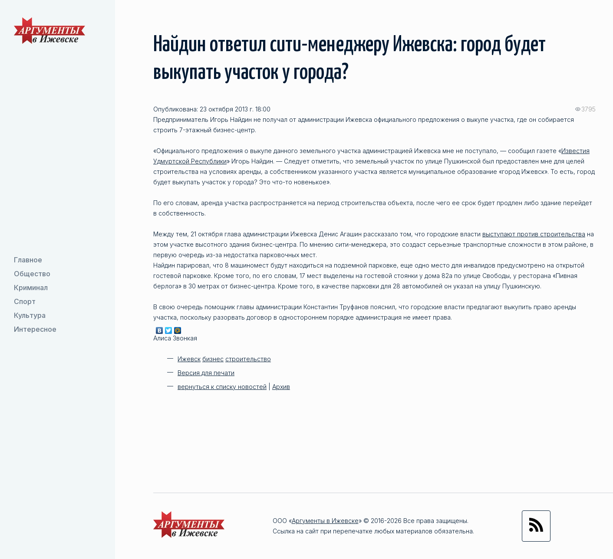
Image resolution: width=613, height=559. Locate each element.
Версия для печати (206, 372)
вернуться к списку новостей (222, 386)
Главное (28, 259)
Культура (30, 315)
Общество (32, 273)
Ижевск (189, 359)
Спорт (25, 301)
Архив (281, 386)
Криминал (31, 287)
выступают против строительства (533, 234)
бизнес (213, 359)
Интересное (35, 329)
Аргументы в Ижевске (325, 520)
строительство (248, 359)
